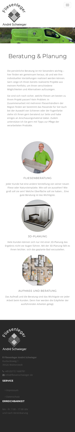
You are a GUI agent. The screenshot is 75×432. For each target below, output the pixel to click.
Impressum (11, 390)
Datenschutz (12, 396)
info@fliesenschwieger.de (19, 374)
